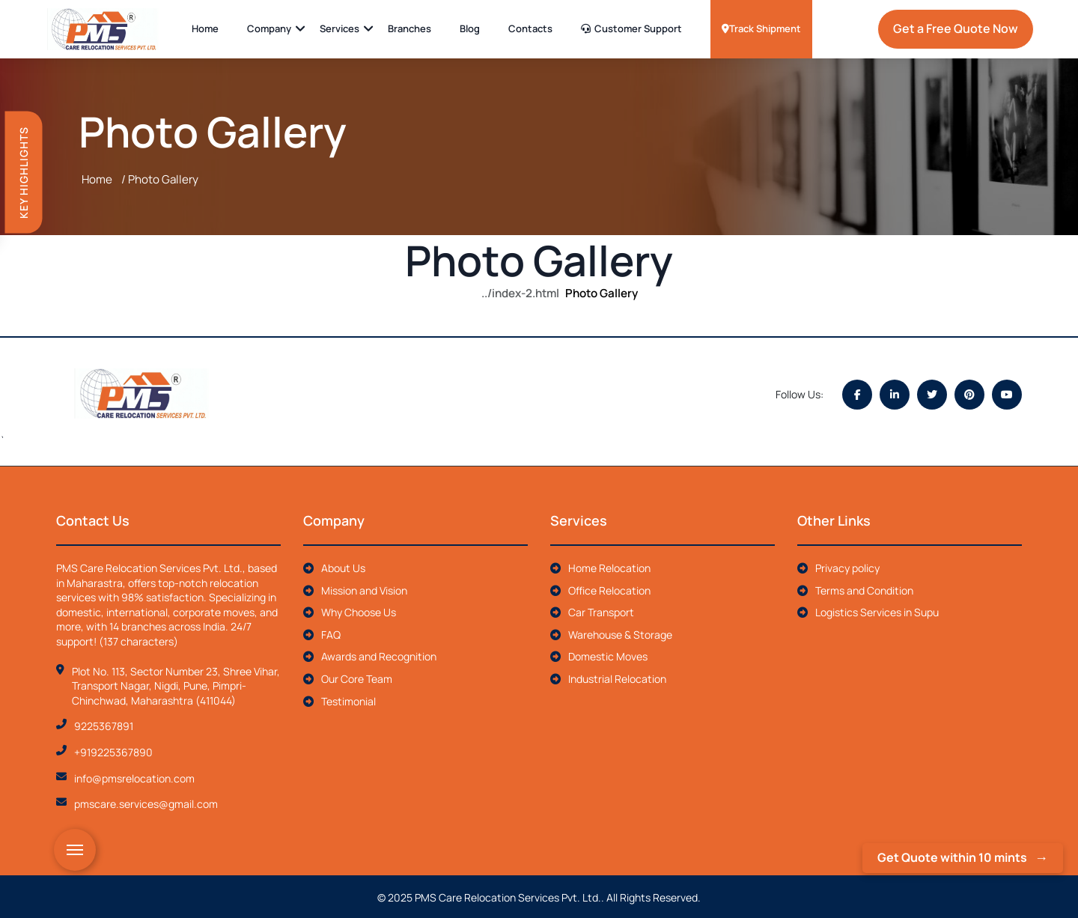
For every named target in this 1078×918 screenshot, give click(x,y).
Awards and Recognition (369, 655)
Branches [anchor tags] (409, 28)
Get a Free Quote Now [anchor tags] (955, 28)
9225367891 (103, 724)
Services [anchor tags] (339, 28)
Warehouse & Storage (611, 632)
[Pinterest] (969, 394)
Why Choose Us (349, 611)
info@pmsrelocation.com (134, 776)
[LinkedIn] (895, 394)
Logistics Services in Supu (868, 611)
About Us (334, 566)
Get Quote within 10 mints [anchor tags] (952, 857)
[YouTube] (1007, 394)
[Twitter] (932, 394)
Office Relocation (600, 588)
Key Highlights (23, 173)
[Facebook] (857, 394)
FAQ (322, 632)
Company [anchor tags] (269, 28)
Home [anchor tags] (205, 28)
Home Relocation (600, 566)
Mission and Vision (355, 588)
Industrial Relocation (608, 676)
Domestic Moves (599, 655)
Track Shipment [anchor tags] (761, 28)
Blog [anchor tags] (470, 28)
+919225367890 (113, 750)
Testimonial (339, 699)
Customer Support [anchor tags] (631, 28)
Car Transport (592, 611)
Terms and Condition (855, 588)
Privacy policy (838, 566)
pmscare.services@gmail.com (146, 802)
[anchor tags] (106, 28)
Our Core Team (347, 676)
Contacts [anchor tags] (530, 28)
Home (97, 179)
